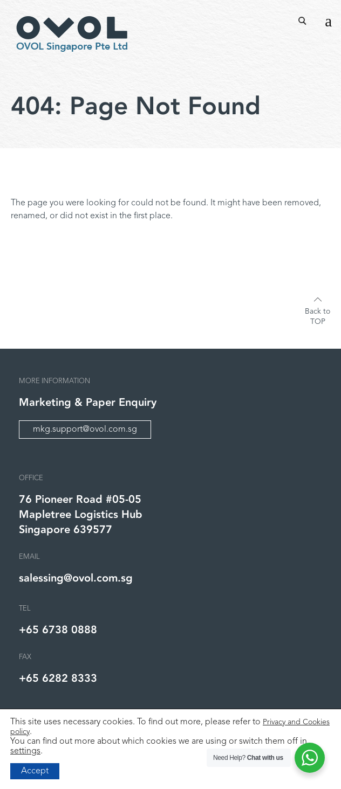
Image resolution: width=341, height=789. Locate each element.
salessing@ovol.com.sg (76, 578)
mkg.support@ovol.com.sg (85, 429)
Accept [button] (35, 771)
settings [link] (25, 751)
